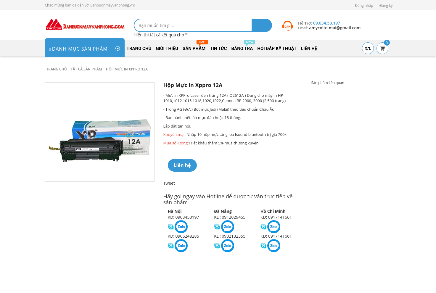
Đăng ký (386, 5)
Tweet (169, 183)
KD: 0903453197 (183, 217)
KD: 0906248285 (183, 236)
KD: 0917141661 (276, 217)
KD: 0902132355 (229, 236)
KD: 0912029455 (229, 217)
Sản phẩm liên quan (327, 82)
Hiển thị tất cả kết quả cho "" (161, 35)
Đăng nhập (364, 5)
